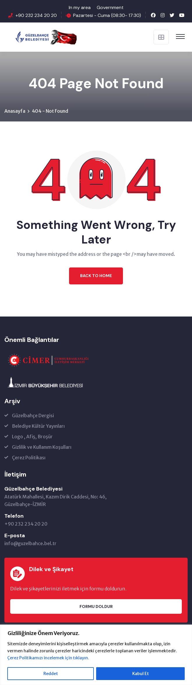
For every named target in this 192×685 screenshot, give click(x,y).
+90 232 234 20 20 (36, 15)
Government (110, 7)
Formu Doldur (96, 606)
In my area (80, 7)
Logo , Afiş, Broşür (32, 437)
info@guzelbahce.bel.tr (30, 544)
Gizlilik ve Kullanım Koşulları (41, 447)
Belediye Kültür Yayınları (38, 426)
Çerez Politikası (28, 458)
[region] (96, 655)
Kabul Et (140, 673)
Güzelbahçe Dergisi (33, 416)
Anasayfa (14, 111)
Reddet (50, 673)
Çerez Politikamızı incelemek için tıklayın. (48, 657)
